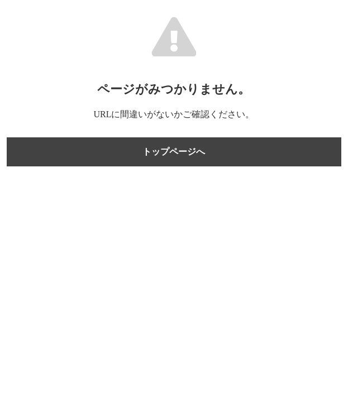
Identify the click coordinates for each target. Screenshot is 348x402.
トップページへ (173, 151)
